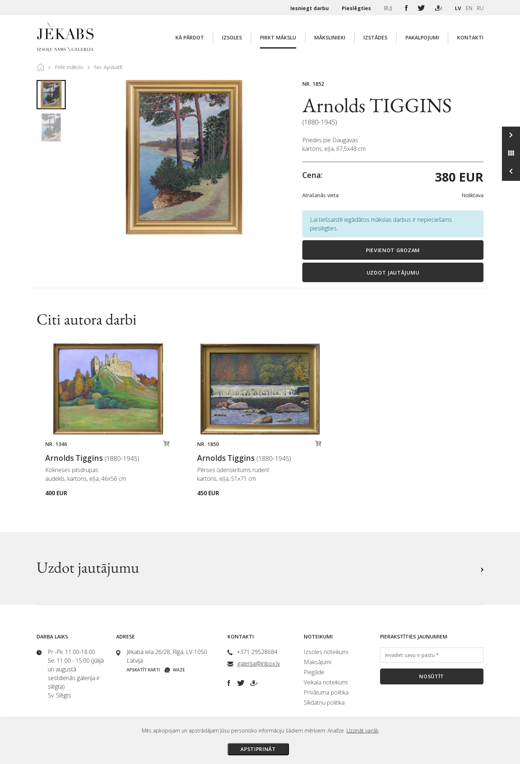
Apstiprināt (258, 749)
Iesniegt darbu (310, 8)
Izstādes (375, 37)
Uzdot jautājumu (393, 272)
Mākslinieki (329, 37)
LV (458, 8)
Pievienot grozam (393, 250)
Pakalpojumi (422, 37)
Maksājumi (317, 662)
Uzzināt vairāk (362, 730)
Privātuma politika (326, 692)
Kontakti (470, 37)
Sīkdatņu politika (324, 702)
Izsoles (232, 37)
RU (480, 8)
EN (469, 8)
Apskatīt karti (143, 670)
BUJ (388, 8)
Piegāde (314, 672)
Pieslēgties (357, 8)
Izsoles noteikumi (326, 652)
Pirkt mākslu (278, 37)
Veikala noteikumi (326, 682)
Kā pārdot (189, 37)
